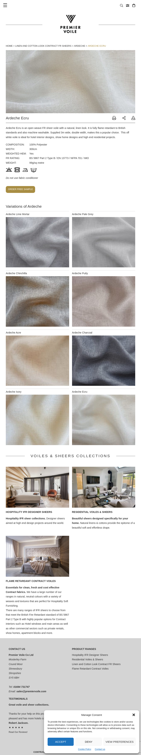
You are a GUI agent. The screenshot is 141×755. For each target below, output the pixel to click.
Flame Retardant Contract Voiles (31, 581)
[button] (134, 715)
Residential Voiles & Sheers (92, 512)
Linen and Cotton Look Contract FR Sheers (43, 46)
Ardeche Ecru (97, 46)
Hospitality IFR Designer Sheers (29, 512)
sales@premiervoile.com (31, 691)
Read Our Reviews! (18, 732)
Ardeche (79, 46)
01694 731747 (21, 686)
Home (9, 46)
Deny (88, 741)
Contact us (100, 749)
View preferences (120, 741)
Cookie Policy (84, 749)
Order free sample (20, 189)
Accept (60, 741)
